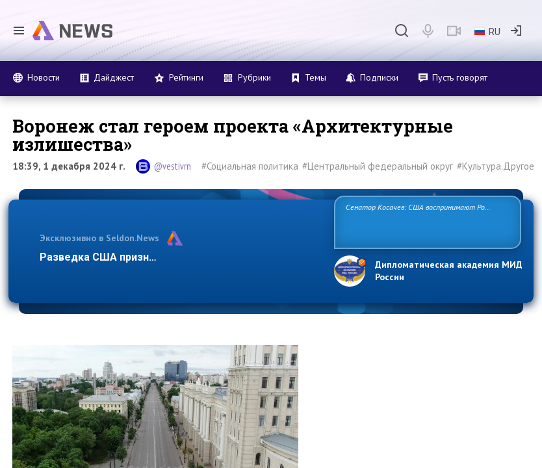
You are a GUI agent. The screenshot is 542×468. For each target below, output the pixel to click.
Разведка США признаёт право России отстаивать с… (178, 257)
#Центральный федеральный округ (377, 166)
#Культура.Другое (495, 166)
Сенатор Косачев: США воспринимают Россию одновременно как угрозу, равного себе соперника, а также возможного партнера (423, 221)
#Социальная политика (249, 166)
